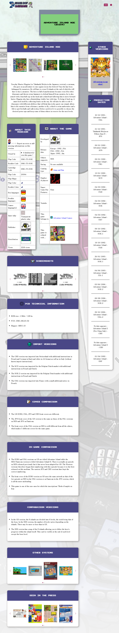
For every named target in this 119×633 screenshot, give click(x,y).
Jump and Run (58, 170)
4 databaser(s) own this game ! (27, 153)
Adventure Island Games (61, 218)
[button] (75, 65)
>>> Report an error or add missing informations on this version (21, 145)
